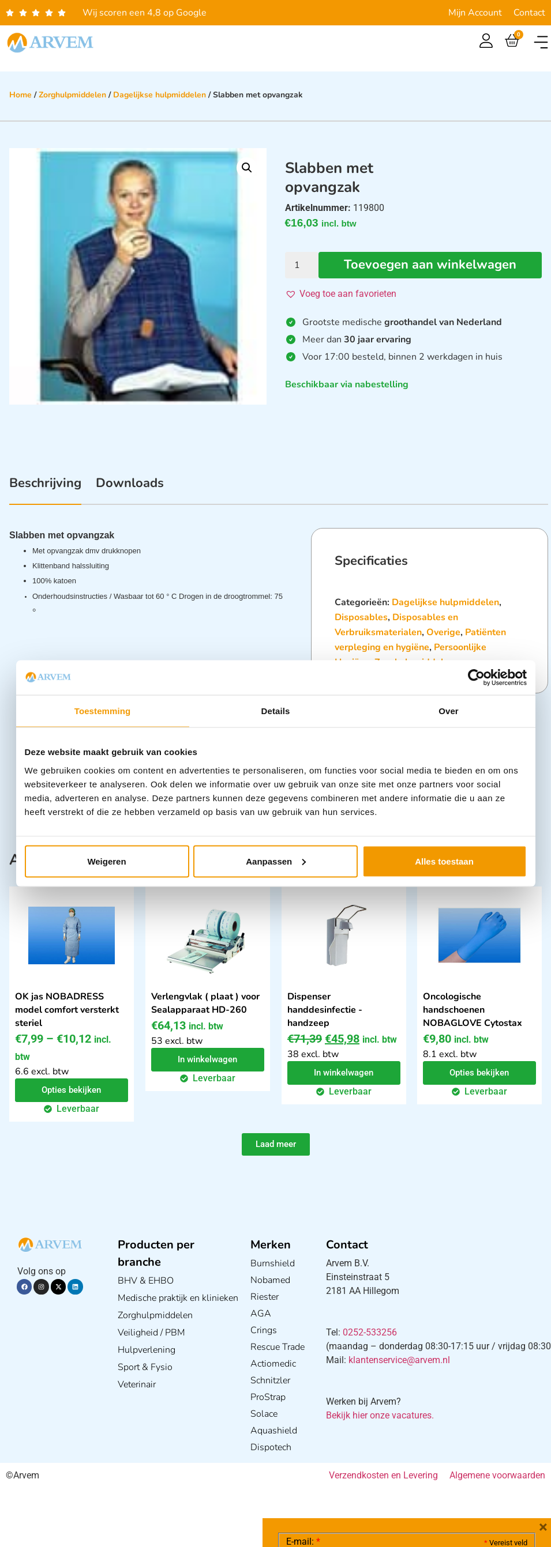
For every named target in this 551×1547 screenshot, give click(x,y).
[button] (541, 42)
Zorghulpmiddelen (72, 94)
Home (20, 94)
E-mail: (303, 1369)
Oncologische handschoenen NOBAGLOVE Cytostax (472, 1009)
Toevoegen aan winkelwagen (430, 265)
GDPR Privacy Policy (428, 1473)
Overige (443, 632)
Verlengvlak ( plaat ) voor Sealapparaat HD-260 (205, 1003)
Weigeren (106, 861)
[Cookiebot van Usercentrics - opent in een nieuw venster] (476, 677)
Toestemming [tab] (102, 711)
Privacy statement (486, 1448)
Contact (529, 12)
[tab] (45, 489)
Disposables (361, 617)
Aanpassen (276, 861)
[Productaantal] (301, 265)
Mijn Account (475, 12)
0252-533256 (370, 1332)
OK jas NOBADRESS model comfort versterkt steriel (67, 1009)
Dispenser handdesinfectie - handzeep (324, 1009)
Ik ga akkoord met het (378, 1473)
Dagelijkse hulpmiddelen (159, 94)
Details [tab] (275, 711)
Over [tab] (448, 711)
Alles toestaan (444, 861)
